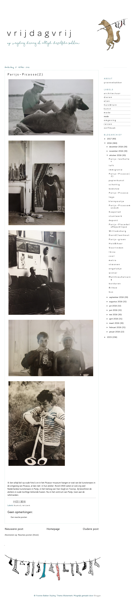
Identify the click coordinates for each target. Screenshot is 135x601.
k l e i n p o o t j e (116, 201)
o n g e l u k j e (115, 268)
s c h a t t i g (114, 184)
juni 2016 (113, 310)
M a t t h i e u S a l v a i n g (119, 278)
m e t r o (112, 260)
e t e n (106, 101)
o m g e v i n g (110, 120)
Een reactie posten (19, 517)
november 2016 (116, 151)
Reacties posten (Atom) (28, 534)
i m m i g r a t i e (115, 169)
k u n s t (17, 505)
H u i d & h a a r (115, 243)
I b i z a (112, 252)
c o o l (111, 256)
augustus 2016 (116, 301)
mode (106, 116)
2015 (109, 337)
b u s (111, 291)
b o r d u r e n (114, 283)
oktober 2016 (115, 155)
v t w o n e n (114, 264)
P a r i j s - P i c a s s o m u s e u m (119, 206)
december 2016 (116, 146)
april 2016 (114, 318)
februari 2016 (115, 327)
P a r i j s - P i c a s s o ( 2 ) (119, 174)
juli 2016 (113, 305)
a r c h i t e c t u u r (112, 93)
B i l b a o (113, 287)
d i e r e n (108, 97)
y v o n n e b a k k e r (113, 82)
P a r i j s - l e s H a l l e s (119, 160)
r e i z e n (26, 505)
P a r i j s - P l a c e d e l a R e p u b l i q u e (119, 225)
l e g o (111, 197)
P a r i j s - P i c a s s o (118, 192)
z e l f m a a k (109, 127)
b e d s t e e (114, 188)
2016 (109, 143)
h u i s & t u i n (110, 104)
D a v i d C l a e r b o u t (119, 235)
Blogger (97, 595)
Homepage (53, 529)
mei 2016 (113, 314)
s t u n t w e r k (115, 216)
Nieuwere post (14, 529)
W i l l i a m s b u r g (117, 231)
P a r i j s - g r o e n (117, 239)
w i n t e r (113, 272)
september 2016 (116, 297)
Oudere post (91, 529)
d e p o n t (113, 220)
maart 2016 (114, 323)
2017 (109, 138)
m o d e (107, 112)
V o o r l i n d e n (116, 247)
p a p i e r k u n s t (116, 180)
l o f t (111, 165)
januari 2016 (114, 331)
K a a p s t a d (114, 211)
